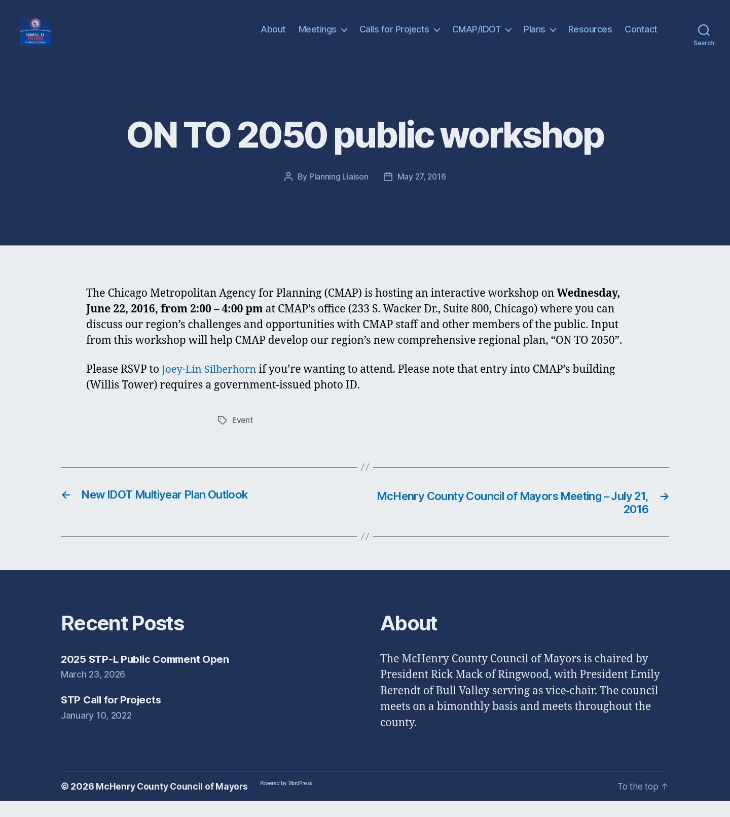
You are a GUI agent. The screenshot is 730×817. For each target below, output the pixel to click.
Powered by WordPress (290, 799)
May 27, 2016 (421, 192)
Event (243, 435)
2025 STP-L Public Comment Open (148, 674)
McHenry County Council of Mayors (173, 802)
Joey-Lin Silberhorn (211, 385)
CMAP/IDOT (476, 36)
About (273, 36)
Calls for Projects (394, 36)
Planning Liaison (338, 192)
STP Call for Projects (113, 715)
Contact (641, 36)
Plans (534, 36)
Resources (590, 36)
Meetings (318, 36)
